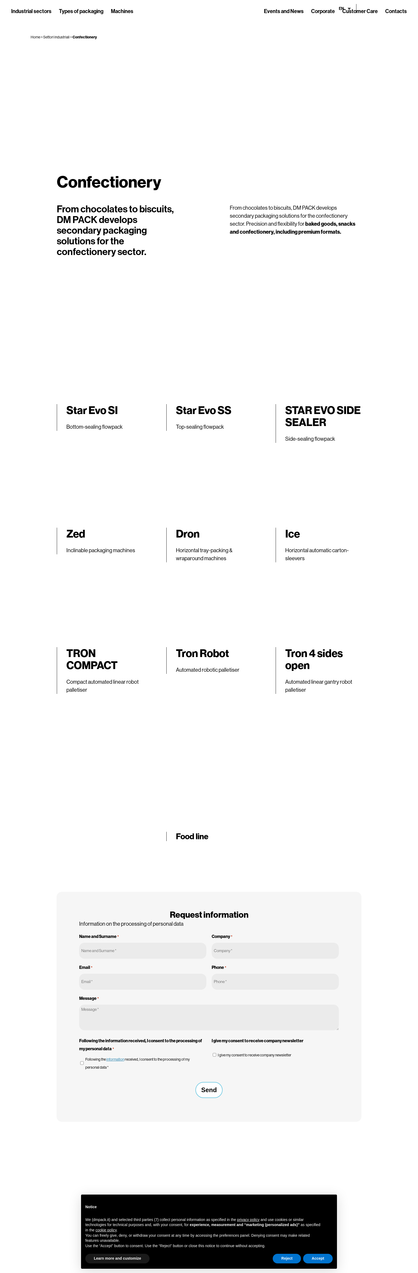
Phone (219, 968)
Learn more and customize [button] (117, 1258)
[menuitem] (328, 8)
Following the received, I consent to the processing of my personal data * (137, 1063)
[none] (328, 8)
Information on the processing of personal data (131, 923)
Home (35, 37)
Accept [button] (318, 1258)
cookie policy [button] (105, 1230)
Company (222, 937)
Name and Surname (99, 937)
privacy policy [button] (248, 1220)
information (115, 1059)
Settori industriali (56, 37)
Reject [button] (286, 1258)
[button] (330, 1203)
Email (86, 968)
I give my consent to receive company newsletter (254, 1055)
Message (89, 998)
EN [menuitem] (325, 8)
